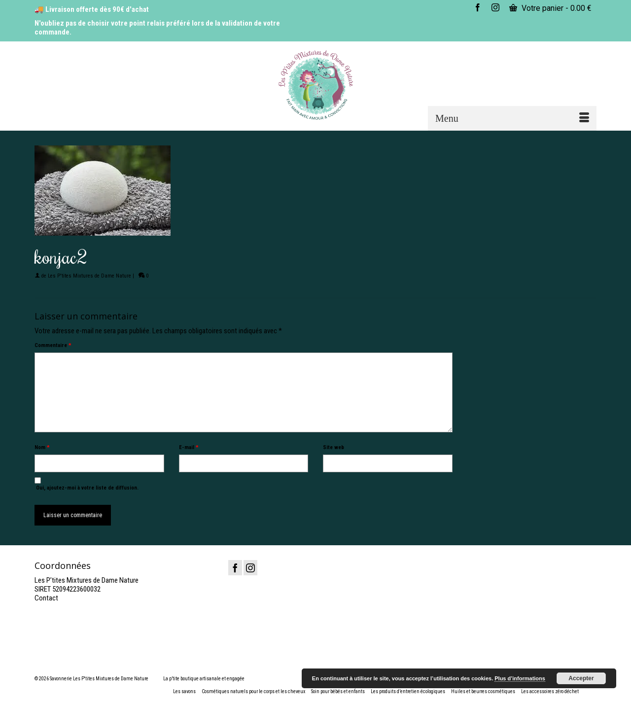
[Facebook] (235, 567)
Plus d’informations (519, 678)
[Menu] (512, 118)
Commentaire (53, 345)
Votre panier (550, 8)
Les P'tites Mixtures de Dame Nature (89, 276)
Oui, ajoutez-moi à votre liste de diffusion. (87, 484)
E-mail (188, 447)
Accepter (581, 678)
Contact (46, 598)
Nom (42, 447)
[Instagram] (250, 567)
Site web (333, 447)
